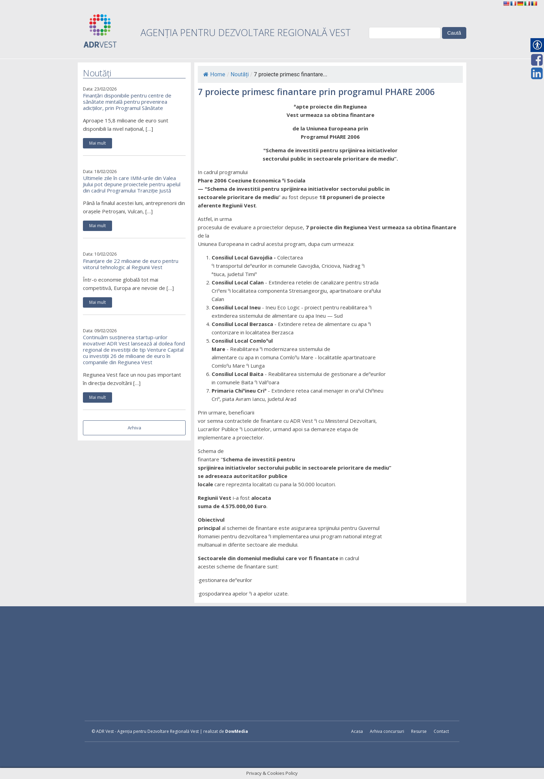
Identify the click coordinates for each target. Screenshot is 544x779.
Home (214, 74)
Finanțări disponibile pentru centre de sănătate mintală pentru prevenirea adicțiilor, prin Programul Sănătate (127, 101)
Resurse (419, 731)
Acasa (357, 731)
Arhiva (134, 428)
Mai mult (97, 143)
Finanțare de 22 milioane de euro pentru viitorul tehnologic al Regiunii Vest (130, 264)
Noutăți (240, 74)
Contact (441, 731)
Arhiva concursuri (387, 731)
